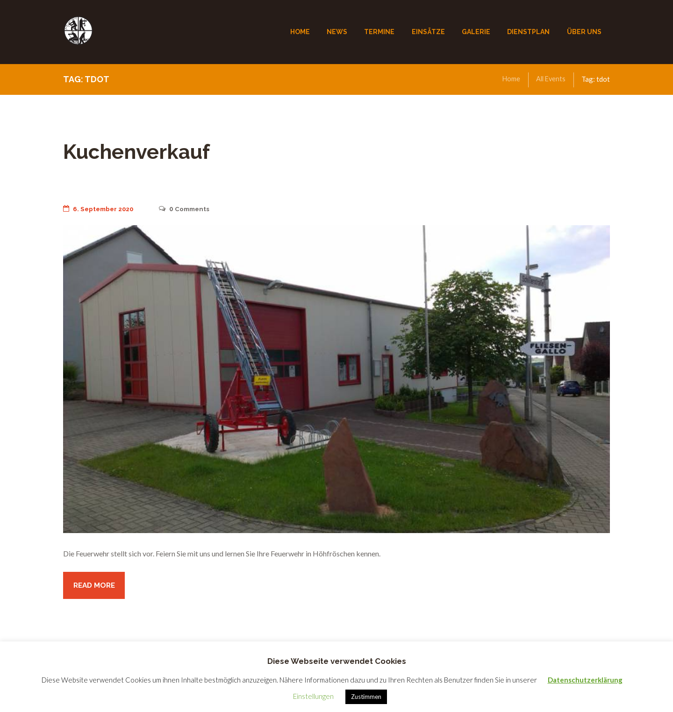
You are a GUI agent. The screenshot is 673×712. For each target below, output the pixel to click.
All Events (550, 79)
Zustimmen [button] (366, 696)
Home (509, 79)
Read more (95, 586)
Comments (189, 209)
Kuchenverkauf (147, 150)
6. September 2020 (100, 209)
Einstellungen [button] (313, 696)
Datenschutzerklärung (585, 680)
